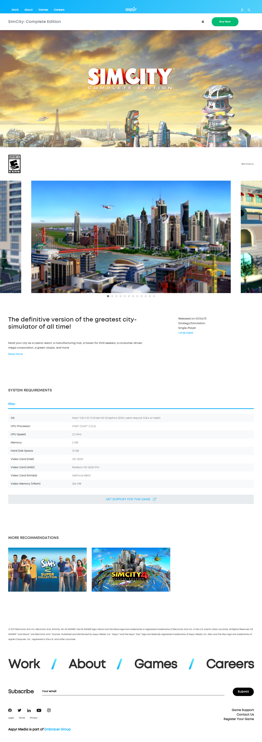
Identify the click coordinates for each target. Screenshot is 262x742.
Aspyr (131, 9)
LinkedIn (29, 710)
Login (242, 9)
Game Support (243, 710)
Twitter (19, 710)
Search (249, 10)
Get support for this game (131, 499)
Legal (11, 718)
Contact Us (245, 715)
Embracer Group (57, 729)
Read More (15, 354)
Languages (185, 333)
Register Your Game (239, 719)
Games (43, 10)
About (28, 10)
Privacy (33, 718)
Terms (22, 718)
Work (15, 10)
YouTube (39, 710)
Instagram (49, 710)
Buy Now (225, 21)
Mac (11, 404)
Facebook (10, 710)
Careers (59, 10)
